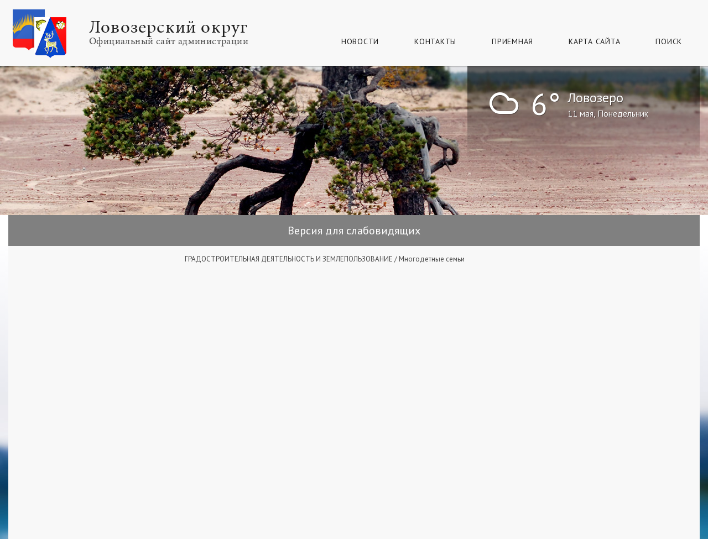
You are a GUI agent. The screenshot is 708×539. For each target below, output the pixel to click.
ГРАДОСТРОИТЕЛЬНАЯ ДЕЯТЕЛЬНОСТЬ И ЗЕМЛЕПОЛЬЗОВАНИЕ (289, 259)
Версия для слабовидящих (354, 230)
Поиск (668, 41)
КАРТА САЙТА (594, 41)
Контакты (435, 41)
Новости (360, 41)
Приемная (512, 41)
